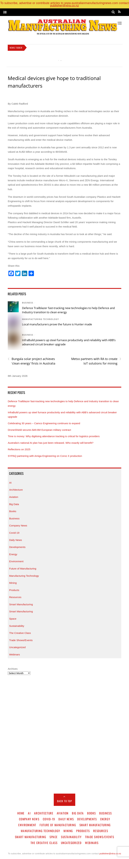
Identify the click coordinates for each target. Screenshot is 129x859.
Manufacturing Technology (40, 319)
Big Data (14, 504)
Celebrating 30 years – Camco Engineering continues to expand (44, 423)
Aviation (13, 496)
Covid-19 (14, 532)
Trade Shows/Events (21, 640)
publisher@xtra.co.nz (64, 5)
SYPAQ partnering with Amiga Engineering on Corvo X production (45, 455)
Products (14, 590)
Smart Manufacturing (21, 604)
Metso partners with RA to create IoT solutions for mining (96, 361)
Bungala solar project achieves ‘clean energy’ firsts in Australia (31, 361)
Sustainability (16, 625)
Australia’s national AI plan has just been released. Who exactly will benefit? (50, 442)
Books (12, 511)
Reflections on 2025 (19, 449)
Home (21, 813)
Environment (16, 561)
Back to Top (64, 801)
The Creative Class (20, 633)
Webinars (14, 654)
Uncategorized (17, 647)
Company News (18, 525)
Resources (15, 597)
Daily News (15, 540)
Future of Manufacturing (22, 568)
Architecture (16, 489)
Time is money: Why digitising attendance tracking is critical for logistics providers (54, 436)
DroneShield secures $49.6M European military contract (39, 429)
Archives (12, 668)
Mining (13, 582)
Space (12, 618)
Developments (17, 547)
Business (27, 302)
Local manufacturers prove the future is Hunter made (57, 324)
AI (10, 482)
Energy (13, 554)
